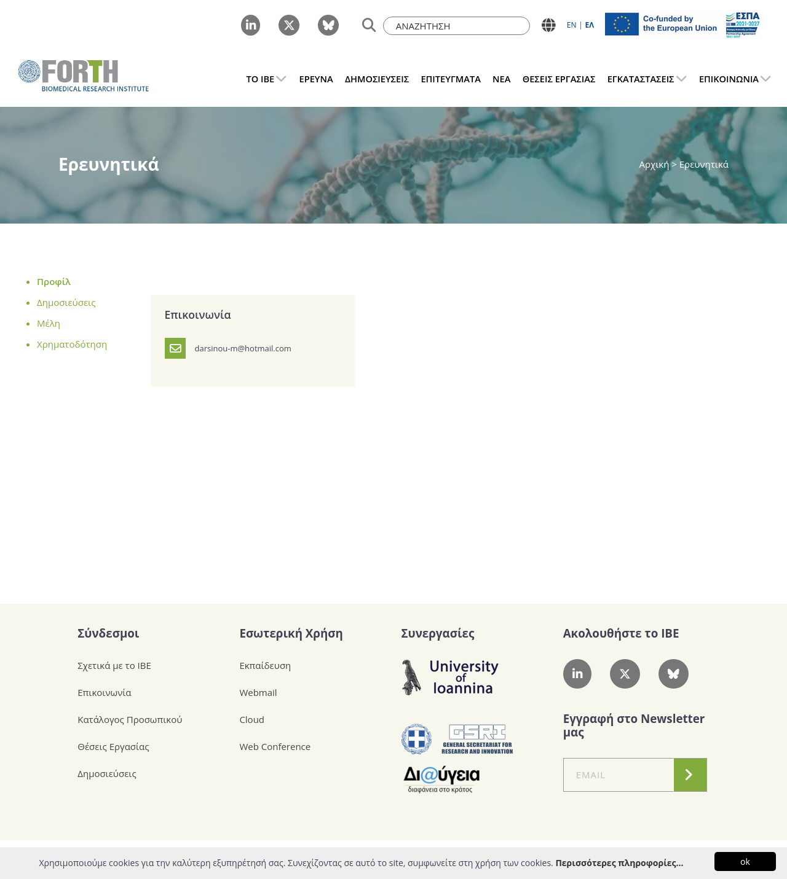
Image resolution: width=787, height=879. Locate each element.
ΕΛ (589, 25)
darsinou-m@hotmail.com (243, 348)
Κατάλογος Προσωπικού (129, 719)
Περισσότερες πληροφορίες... (619, 863)
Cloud (251, 719)
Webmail (258, 692)
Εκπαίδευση (265, 665)
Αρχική (655, 164)
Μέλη (48, 323)
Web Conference (274, 746)
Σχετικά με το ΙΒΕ (114, 665)
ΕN (572, 25)
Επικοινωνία (104, 692)
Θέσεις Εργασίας (113, 746)
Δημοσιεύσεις (66, 302)
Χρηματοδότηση (72, 344)
